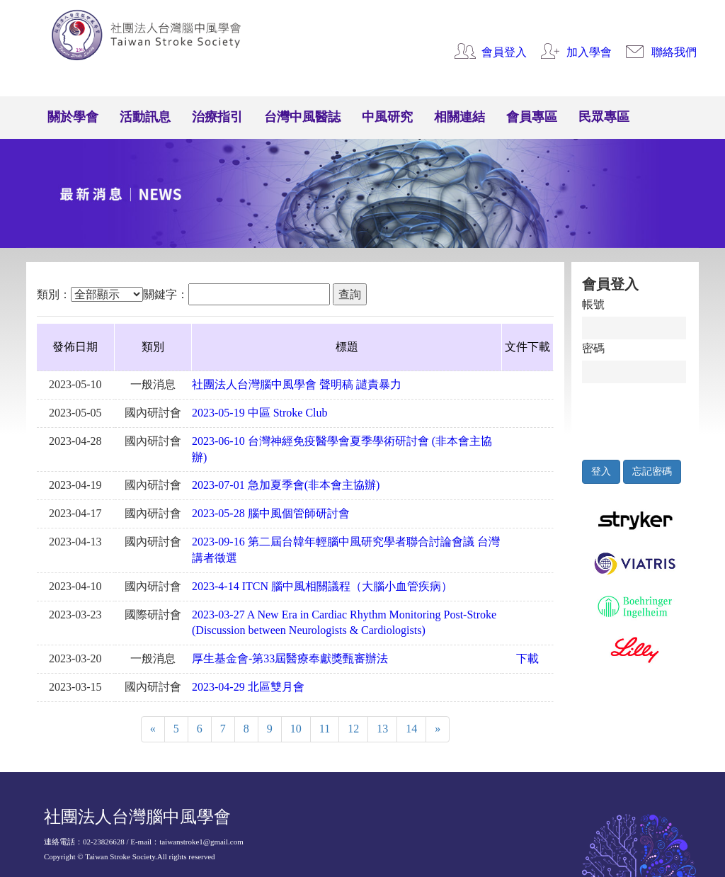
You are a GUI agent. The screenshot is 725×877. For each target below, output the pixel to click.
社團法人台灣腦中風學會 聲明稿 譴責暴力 (296, 384)
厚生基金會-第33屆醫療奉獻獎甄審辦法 (290, 658)
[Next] (438, 729)
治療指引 (217, 117)
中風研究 (387, 117)
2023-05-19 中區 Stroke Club (260, 413)
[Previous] (153, 729)
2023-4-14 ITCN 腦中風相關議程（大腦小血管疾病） (322, 586)
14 (411, 729)
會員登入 (504, 52)
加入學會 (589, 52)
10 (296, 729)
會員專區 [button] (531, 117)
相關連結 (459, 117)
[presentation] (647, 418)
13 (382, 729)
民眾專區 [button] (603, 117)
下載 (527, 658)
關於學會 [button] (72, 117)
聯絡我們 (674, 52)
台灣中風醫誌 (302, 117)
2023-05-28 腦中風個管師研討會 (271, 513)
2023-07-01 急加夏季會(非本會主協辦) (285, 485)
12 (353, 729)
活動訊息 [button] (145, 117)
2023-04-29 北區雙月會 (248, 687)
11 (324, 729)
